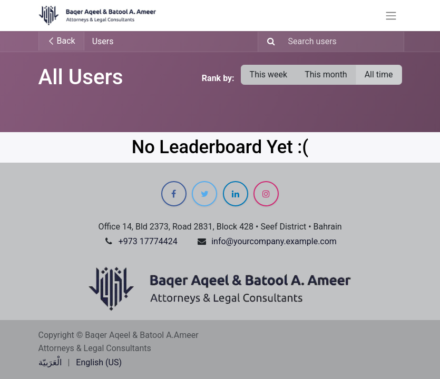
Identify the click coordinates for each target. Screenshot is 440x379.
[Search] (268, 42)
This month (326, 74)
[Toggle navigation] (391, 15)
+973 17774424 (148, 241)
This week (269, 74)
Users (103, 41)
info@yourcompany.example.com (274, 241)
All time (379, 74)
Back (61, 41)
